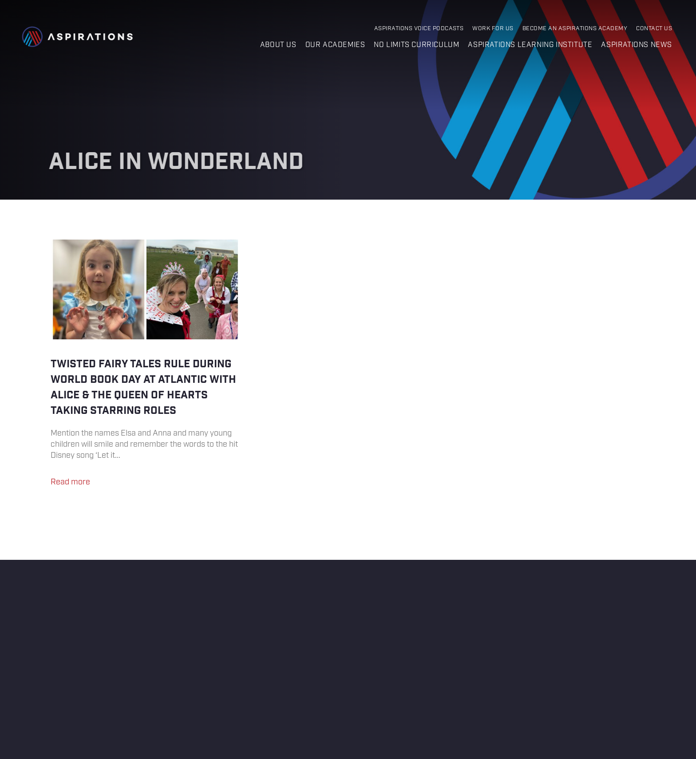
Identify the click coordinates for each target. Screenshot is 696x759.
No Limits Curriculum (416, 45)
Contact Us (654, 28)
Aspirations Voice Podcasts (419, 28)
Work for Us (492, 28)
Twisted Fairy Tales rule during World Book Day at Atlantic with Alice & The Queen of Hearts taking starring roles (145, 368)
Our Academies (335, 45)
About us (278, 45)
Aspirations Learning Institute (530, 45)
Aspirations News (636, 45)
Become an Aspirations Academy (574, 28)
